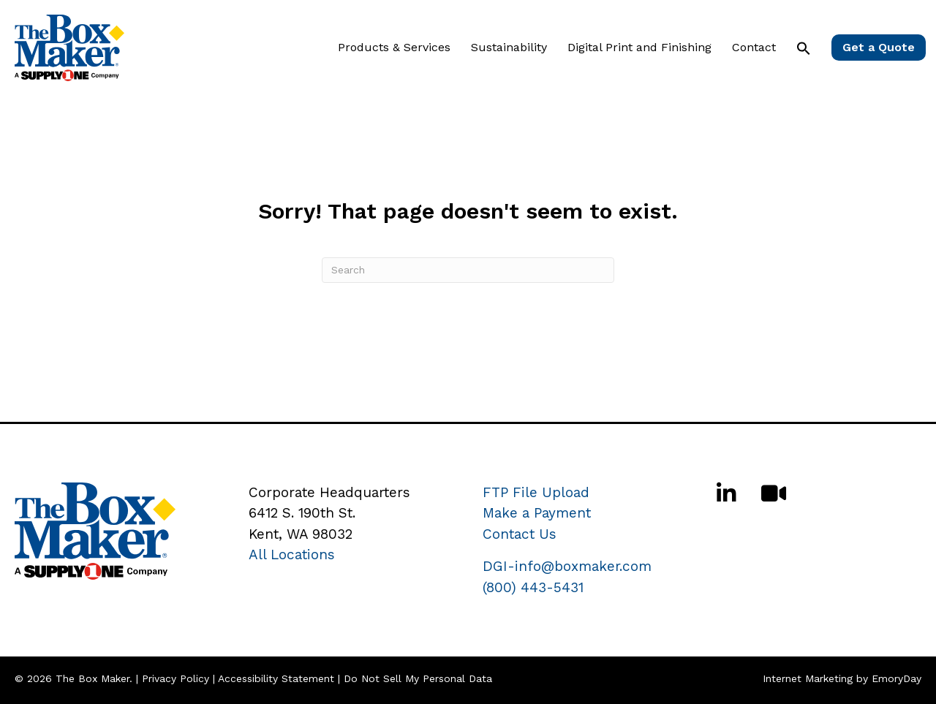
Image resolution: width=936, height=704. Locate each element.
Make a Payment (537, 512)
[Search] (468, 270)
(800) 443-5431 (533, 587)
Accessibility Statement (276, 678)
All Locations (292, 554)
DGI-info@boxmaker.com (567, 566)
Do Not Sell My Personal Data (418, 678)
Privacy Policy (175, 678)
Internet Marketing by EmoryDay (842, 678)
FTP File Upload (536, 492)
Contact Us (519, 534)
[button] (803, 48)
